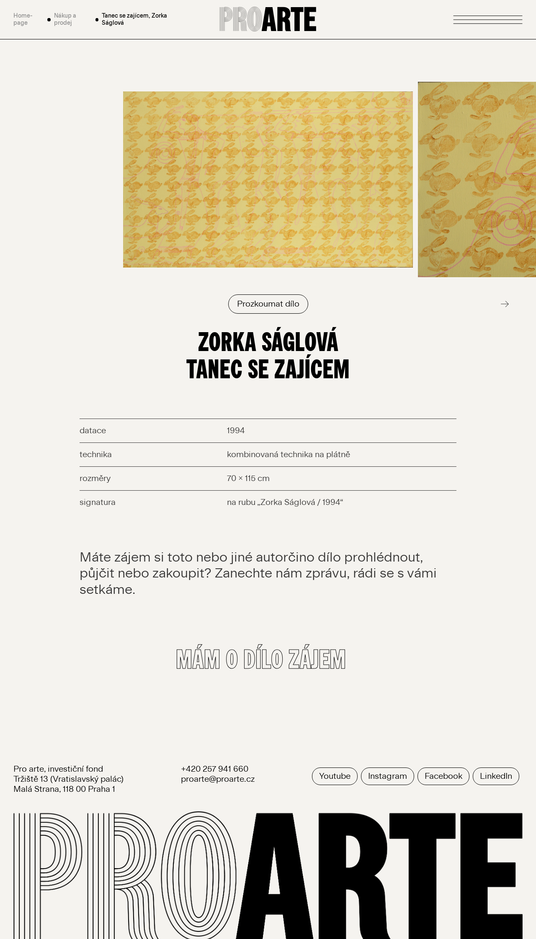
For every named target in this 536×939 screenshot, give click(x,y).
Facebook (443, 776)
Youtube (334, 776)
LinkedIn (496, 776)
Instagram (387, 776)
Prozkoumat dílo (268, 304)
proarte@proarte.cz (218, 779)
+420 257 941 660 (214, 769)
